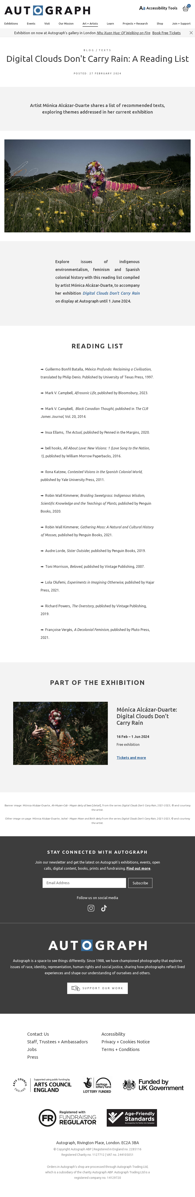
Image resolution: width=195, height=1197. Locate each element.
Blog (89, 50)
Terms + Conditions (120, 1049)
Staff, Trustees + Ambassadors (57, 1041)
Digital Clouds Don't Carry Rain (111, 293)
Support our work (97, 988)
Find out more (138, 868)
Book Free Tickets (166, 33)
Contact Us (38, 1034)
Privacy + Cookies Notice (125, 1041)
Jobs (32, 1049)
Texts (105, 50)
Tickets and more (131, 757)
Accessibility (113, 1034)
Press (32, 1057)
